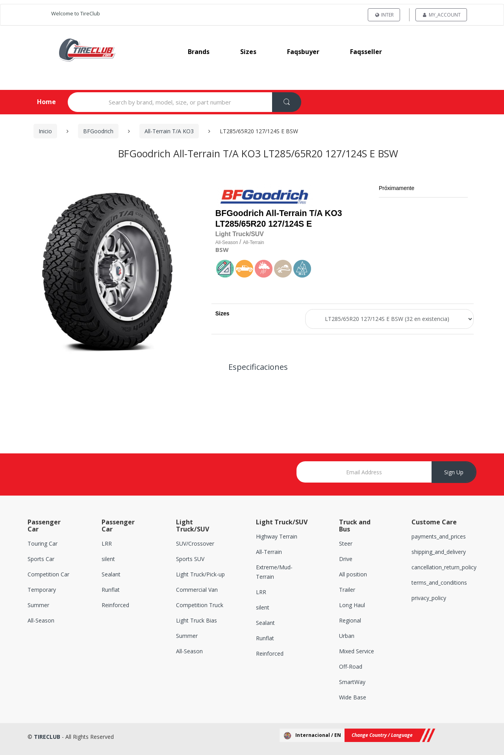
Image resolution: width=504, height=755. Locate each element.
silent (108, 559)
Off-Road (350, 666)
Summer (38, 605)
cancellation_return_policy (443, 567)
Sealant (111, 574)
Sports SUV (190, 559)
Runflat (111, 590)
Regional (350, 620)
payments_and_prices (438, 537)
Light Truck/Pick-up (200, 574)
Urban (346, 635)
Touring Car (42, 544)
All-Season (41, 620)
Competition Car (48, 574)
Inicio (45, 131)
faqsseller (366, 51)
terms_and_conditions (439, 583)
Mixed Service (356, 651)
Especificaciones (258, 367)
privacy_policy (428, 598)
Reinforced (115, 605)
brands (198, 51)
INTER (384, 14)
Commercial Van (197, 590)
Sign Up (453, 472)
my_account (441, 14)
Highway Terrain (276, 537)
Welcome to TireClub (75, 13)
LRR (107, 544)
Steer (345, 544)
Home (40, 101)
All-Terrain (269, 552)
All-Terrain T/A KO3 (169, 131)
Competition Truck (199, 605)
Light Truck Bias (196, 620)
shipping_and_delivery (438, 552)
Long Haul (352, 605)
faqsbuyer (303, 51)
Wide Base (352, 697)
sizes (248, 51)
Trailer (347, 590)
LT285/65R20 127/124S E (263, 224)
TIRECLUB (47, 736)
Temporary (42, 590)
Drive (345, 559)
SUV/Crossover (195, 544)
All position (353, 574)
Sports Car (41, 559)
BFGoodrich (98, 131)
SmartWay (352, 682)
